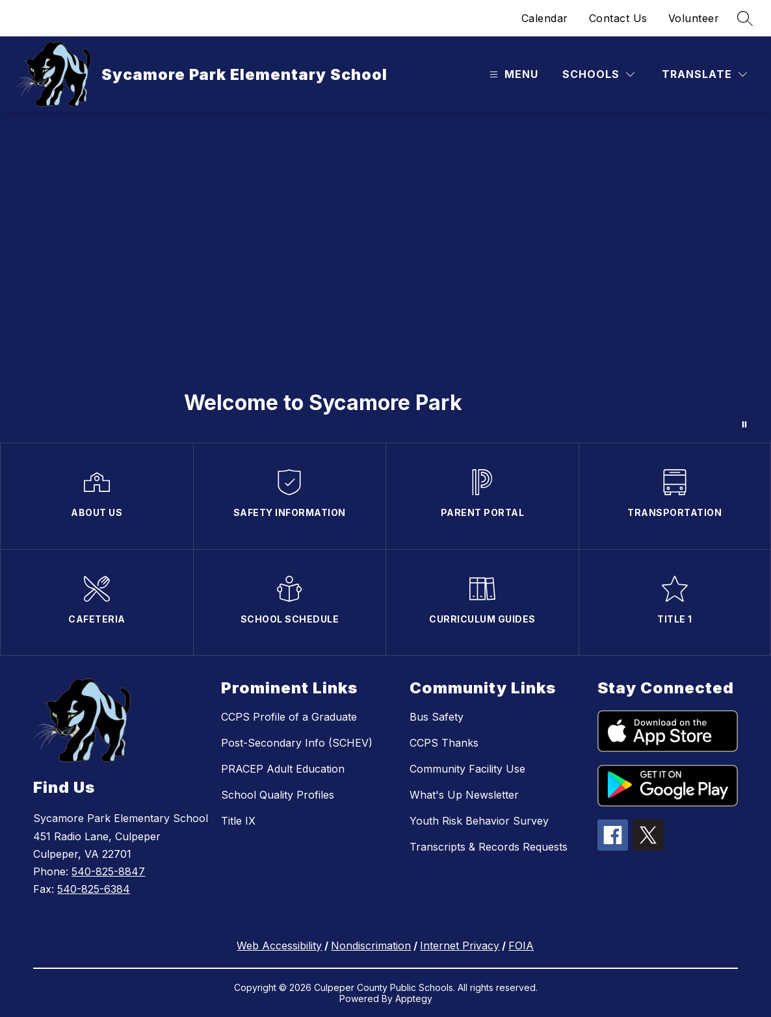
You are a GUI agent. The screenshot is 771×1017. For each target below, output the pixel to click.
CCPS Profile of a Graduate (289, 716)
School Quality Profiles (277, 794)
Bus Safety (437, 716)
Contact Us (618, 18)
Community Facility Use (467, 768)
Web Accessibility (279, 945)
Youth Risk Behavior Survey (479, 820)
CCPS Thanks (444, 742)
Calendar (544, 18)
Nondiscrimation (371, 945)
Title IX (238, 820)
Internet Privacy (459, 945)
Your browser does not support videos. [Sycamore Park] (385, 277)
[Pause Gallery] (744, 424)
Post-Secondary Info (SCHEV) (296, 742)
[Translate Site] (704, 74)
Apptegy (413, 998)
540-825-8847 (108, 871)
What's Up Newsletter (464, 794)
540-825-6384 (93, 888)
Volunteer (694, 18)
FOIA (521, 945)
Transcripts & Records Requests (489, 846)
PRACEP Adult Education (283, 768)
